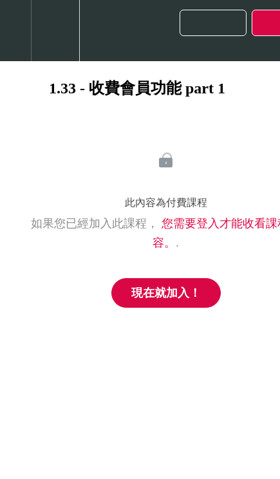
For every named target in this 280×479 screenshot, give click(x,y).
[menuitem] (55, 30)
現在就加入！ (166, 292)
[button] (15, 30)
